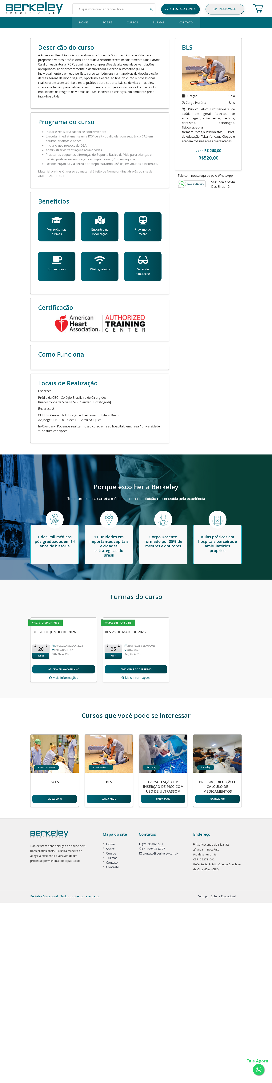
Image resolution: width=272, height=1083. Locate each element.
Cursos (111, 1034)
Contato (112, 1043)
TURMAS (159, 23)
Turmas (111, 1038)
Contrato (112, 1047)
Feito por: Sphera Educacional (217, 1076)
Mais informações (63, 858)
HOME (82, 23)
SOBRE (107, 23)
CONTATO (187, 23)
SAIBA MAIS (54, 979)
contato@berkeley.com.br (159, 1034)
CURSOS (132, 23)
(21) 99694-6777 (152, 1029)
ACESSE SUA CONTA (180, 9)
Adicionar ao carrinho (63, 849)
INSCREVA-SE (225, 9)
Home (110, 1024)
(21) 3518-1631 (151, 1024)
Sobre (110, 1029)
